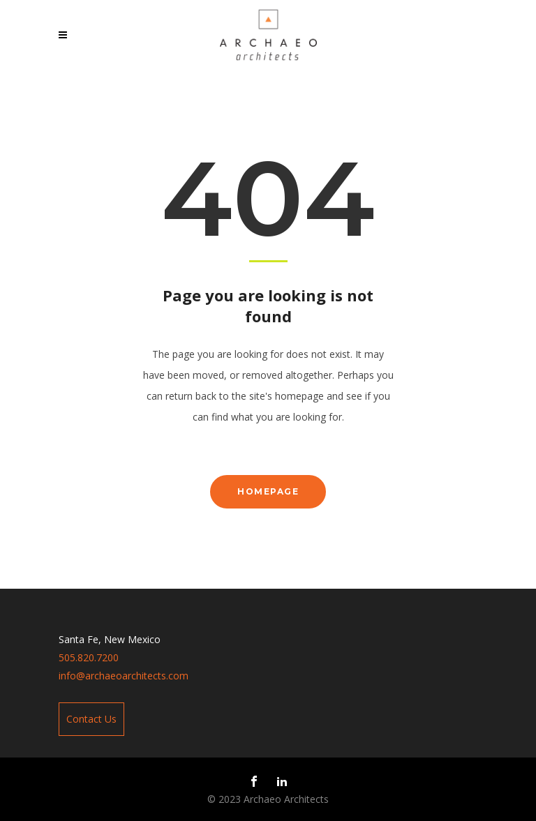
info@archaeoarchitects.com (123, 675)
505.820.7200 (89, 657)
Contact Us (91, 718)
